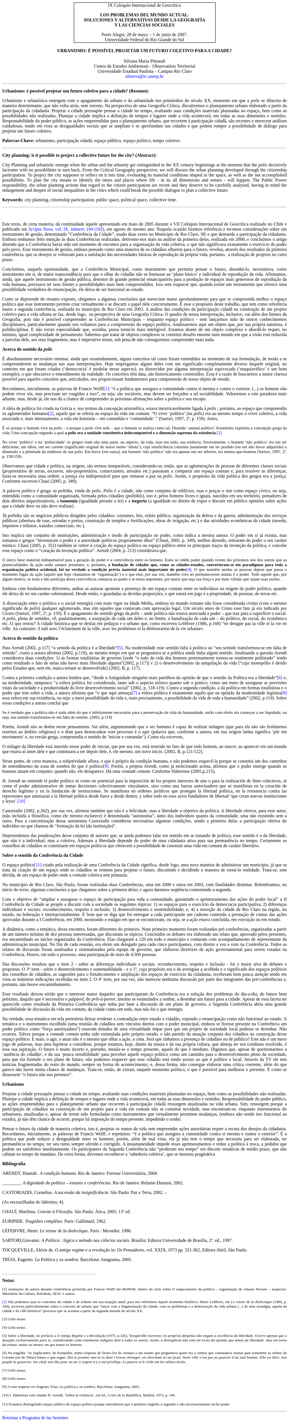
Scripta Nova (40, 229)
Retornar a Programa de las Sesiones (35, 1417)
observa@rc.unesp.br (144, 76)
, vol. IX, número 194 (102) (78, 229)
